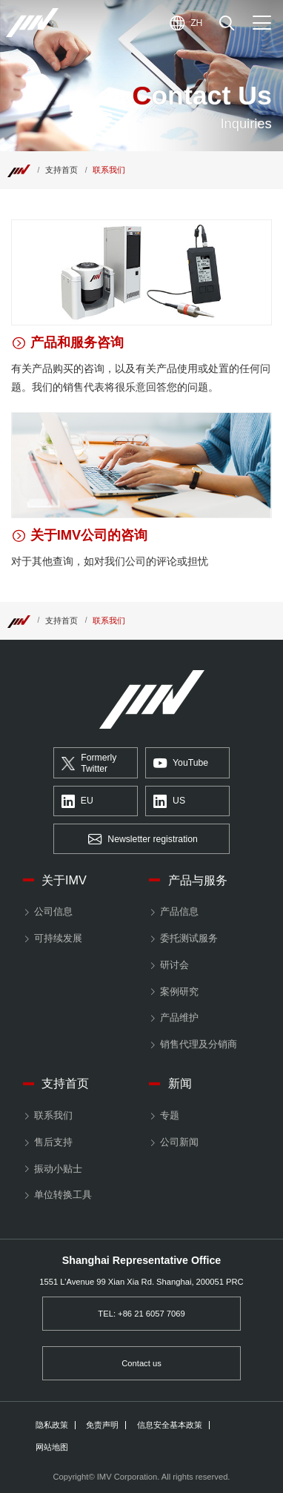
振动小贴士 (58, 1168)
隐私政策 (52, 1425)
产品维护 (179, 1017)
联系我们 (53, 1115)
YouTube (180, 764)
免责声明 (102, 1425)
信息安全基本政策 (169, 1425)
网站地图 (52, 1447)
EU (77, 801)
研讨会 (174, 964)
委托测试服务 (189, 938)
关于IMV (64, 880)
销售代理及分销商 (198, 1044)
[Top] (18, 169)
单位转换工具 (63, 1194)
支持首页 (61, 169)
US (169, 801)
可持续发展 (58, 938)
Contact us (141, 1363)
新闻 (180, 1083)
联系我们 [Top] (109, 169)
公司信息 (53, 911)
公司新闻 (179, 1142)
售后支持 (53, 1142)
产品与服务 (197, 880)
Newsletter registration (143, 839)
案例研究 (179, 991)
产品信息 (179, 911)
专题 (169, 1115)
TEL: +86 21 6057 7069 (141, 1313)
